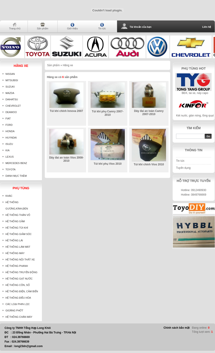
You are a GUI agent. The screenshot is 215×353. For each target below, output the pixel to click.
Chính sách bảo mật (177, 327)
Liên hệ (206, 26)
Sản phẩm (42, 28)
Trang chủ (14, 28)
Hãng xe (68, 65)
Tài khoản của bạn (140, 26)
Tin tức (102, 28)
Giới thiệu (72, 28)
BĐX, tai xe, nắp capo (195, 93)
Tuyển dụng (183, 167)
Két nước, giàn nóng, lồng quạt (195, 115)
